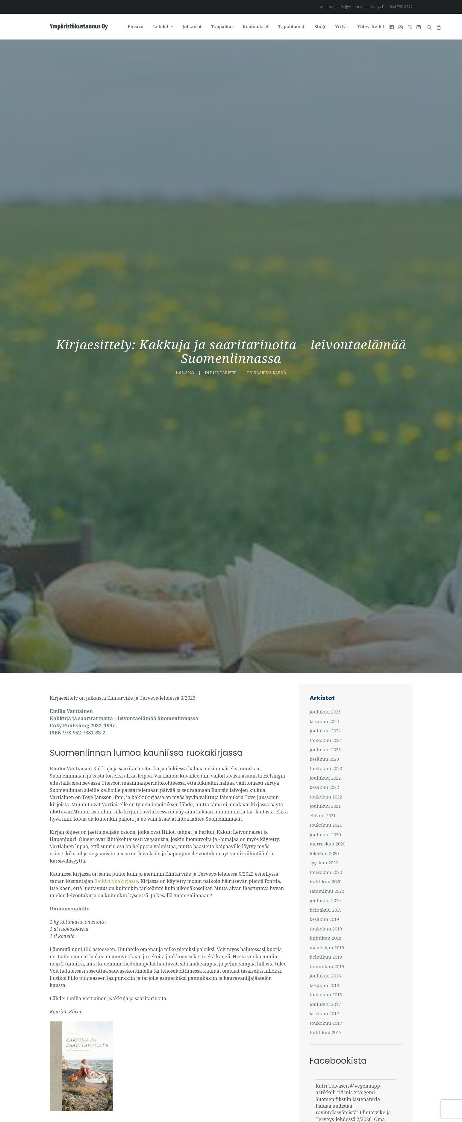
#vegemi (325, 1105)
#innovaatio (381, 1105)
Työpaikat (222, 26)
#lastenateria (351, 1105)
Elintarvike (223, 352)
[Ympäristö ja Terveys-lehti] (79, 26)
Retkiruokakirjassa (115, 840)
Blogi (319, 26)
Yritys (341, 26)
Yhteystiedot (370, 26)
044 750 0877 (401, 7)
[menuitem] (353, 7)
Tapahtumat (291, 26)
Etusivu (135, 26)
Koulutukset (256, 26)
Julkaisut (192, 26)
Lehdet (163, 26)
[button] (392, 27)
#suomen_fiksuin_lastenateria (350, 1112)
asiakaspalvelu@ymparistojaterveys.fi (352, 7)
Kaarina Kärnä (270, 352)
